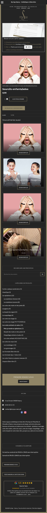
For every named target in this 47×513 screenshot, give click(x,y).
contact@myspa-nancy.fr (13, 409)
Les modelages (8, 345)
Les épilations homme (11, 302)
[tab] (13, 108)
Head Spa (5, 292)
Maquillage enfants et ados (12, 335)
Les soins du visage (8, 318)
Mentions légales (37, 508)
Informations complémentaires (13, 108)
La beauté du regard (8, 312)
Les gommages (8, 348)
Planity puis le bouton (22, 47)
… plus (29, 494)
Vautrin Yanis (23, 486)
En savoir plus (23, 152)
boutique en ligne (21, 44)
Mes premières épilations (30, 86)
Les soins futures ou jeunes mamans (13, 358)
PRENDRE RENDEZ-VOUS (11, 464)
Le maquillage (6, 315)
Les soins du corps (8, 341)
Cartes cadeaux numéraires (11, 289)
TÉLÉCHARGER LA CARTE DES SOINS (14, 474)
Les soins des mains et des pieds (12, 305)
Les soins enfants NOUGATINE (14, 338)
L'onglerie (5, 309)
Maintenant (24, 381)
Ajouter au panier (18, 99)
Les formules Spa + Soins (10, 355)
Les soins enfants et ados (16, 86)
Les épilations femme (10, 299)
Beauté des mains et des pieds (13, 332)
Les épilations (6, 295)
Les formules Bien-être (9, 351)
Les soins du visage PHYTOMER (12, 322)
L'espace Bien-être (8, 361)
